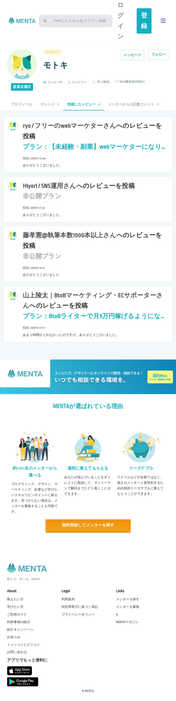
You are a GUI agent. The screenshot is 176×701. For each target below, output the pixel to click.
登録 (144, 21)
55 (44, 82)
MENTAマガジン (127, 621)
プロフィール (21, 104)
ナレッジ (50, 104)
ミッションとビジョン (23, 644)
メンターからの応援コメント (133, 104)
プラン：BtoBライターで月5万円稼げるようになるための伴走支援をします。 (95, 317)
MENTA (89, 690)
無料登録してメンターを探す (88, 525)
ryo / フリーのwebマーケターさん (69, 126)
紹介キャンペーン (20, 629)
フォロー (158, 54)
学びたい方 (15, 606)
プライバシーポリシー (78, 614)
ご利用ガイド (17, 614)
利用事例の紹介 (18, 621)
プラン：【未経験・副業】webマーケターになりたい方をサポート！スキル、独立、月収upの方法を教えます (95, 148)
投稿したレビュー (83, 104)
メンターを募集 (127, 606)
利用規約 (68, 599)
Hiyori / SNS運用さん (49, 186)
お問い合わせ (17, 652)
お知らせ (13, 637)
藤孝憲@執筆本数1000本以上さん (69, 235)
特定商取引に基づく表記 (80, 606)
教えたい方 (15, 599)
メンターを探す (127, 599)
